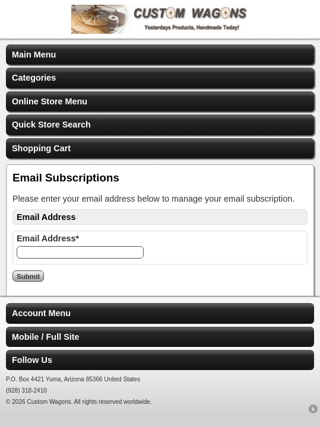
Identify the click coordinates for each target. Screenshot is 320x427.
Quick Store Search (51, 124)
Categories (34, 77)
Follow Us (32, 360)
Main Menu (34, 54)
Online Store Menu (49, 101)
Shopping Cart (41, 148)
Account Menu (41, 313)
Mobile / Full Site (46, 337)
